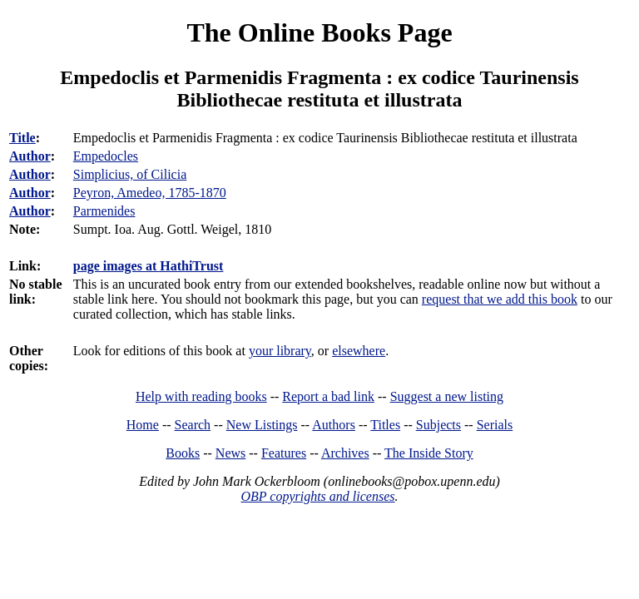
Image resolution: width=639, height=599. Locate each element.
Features (283, 453)
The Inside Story (428, 453)
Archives (345, 453)
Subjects (438, 425)
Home (142, 425)
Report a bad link (328, 396)
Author (30, 156)
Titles (385, 425)
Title (22, 138)
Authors (333, 425)
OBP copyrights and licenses (317, 496)
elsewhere (358, 351)
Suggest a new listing (446, 396)
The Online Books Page (319, 32)
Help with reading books (201, 396)
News (230, 453)
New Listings (262, 425)
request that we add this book (499, 299)
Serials (495, 425)
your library (280, 351)
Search (193, 425)
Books (183, 453)
